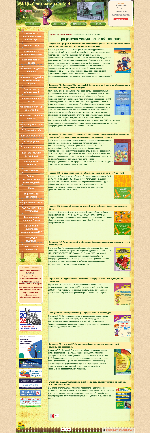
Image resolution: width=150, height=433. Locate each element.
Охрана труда (31, 45)
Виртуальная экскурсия (31, 195)
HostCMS (66, 430)
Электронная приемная (31, 248)
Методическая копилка (31, 163)
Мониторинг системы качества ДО (31, 108)
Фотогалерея (31, 170)
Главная (53, 34)
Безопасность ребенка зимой (31, 91)
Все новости (120, 19)
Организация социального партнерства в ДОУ (31, 228)
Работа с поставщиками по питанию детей (31, 179)
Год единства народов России (31, 218)
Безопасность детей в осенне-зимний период (31, 80)
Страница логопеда (31, 147)
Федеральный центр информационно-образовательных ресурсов (30, 295)
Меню (31, 188)
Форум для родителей (31, 239)
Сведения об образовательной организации (31, 36)
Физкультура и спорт (31, 124)
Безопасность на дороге (31, 61)
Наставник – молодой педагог (31, 117)
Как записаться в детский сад (31, 154)
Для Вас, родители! (31, 135)
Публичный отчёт (31, 130)
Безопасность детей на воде (32, 70)
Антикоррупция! (31, 141)
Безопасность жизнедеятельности (31, 52)
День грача (121, 8)
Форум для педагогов (31, 202)
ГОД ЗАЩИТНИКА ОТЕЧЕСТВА (31, 210)
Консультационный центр (31, 99)
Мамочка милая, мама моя (121, 14)
